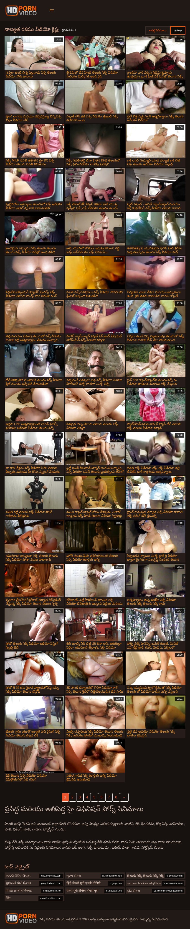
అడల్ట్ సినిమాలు (157, 30)
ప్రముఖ (178, 30)
